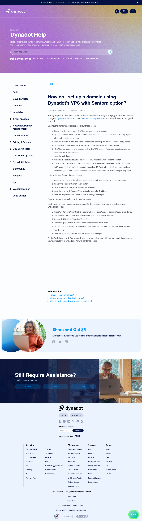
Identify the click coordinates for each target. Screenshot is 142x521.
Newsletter (92, 470)
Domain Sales (31, 457)
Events (108, 457)
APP (107, 466)
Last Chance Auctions (75, 478)
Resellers (48, 457)
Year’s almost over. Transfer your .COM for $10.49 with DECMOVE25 (69, 2)
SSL (27, 466)
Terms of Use (71, 501)
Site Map (109, 461)
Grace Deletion (51, 470)
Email (47, 461)
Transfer (48, 449)
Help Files (91, 453)
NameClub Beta (73, 486)
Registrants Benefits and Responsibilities (71, 510)
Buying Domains (94, 461)
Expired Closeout (74, 482)
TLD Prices (49, 453)
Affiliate (108, 474)
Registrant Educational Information (71, 505)
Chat (28, 387)
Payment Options (94, 478)
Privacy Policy (71, 496)
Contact (108, 453)
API (27, 474)
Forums (56, 387)
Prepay (90, 474)
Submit (78, 430)
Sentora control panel (90, 118)
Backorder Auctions (75, 474)
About (108, 449)
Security (29, 470)
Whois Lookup (50, 474)
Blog (83, 387)
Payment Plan (31, 478)
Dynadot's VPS (80, 115)
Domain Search (31, 449)
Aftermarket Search (75, 449)
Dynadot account (64, 118)
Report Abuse (93, 482)
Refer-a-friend (111, 470)
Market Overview (74, 453)
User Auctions (73, 470)
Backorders (72, 461)
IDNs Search (30, 453)
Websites (29, 461)
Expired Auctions (74, 466)
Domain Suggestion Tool (54, 466)
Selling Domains (94, 466)
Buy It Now (71, 457)
